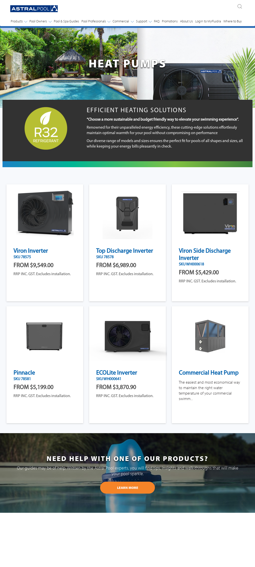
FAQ (156, 21)
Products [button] (19, 21)
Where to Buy (232, 21)
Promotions (170, 21)
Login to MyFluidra (208, 21)
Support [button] (144, 21)
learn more (127, 487)
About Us (186, 21)
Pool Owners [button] (40, 21)
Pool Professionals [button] (95, 21)
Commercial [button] (123, 21)
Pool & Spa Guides (66, 21)
